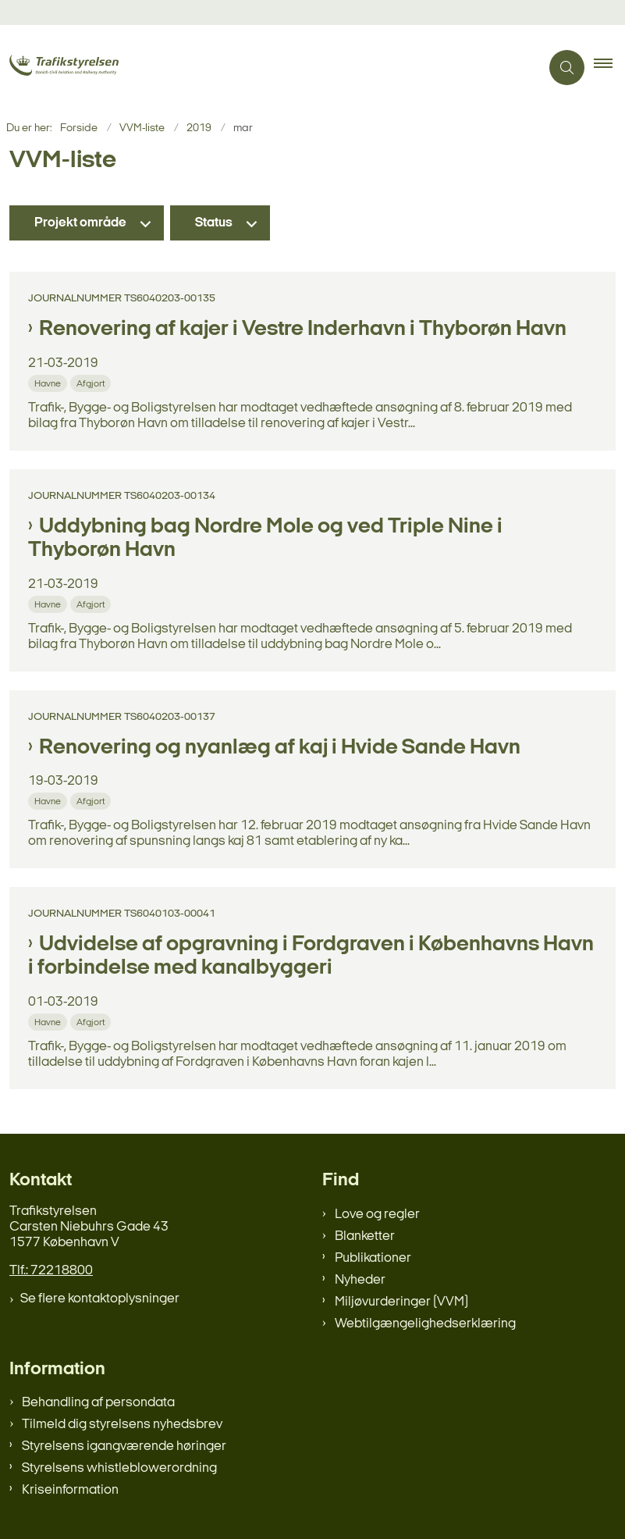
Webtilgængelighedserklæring (425, 1324)
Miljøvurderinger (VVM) (401, 1302)
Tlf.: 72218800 (51, 1270)
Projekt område (80, 223)
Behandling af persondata (98, 1402)
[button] (609, 68)
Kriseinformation (70, 1490)
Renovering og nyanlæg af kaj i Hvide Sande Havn (279, 748)
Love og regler (377, 1214)
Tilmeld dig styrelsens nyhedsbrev (122, 1424)
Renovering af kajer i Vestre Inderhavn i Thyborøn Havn (302, 329)
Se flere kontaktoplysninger (99, 1299)
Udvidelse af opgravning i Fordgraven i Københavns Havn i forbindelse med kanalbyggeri (311, 956)
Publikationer (373, 1258)
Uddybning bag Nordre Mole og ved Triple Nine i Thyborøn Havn (265, 538)
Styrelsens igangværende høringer (124, 1446)
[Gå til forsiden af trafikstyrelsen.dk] (84, 67)
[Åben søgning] (566, 67)
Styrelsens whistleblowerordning (119, 1468)
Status (214, 223)
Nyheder (360, 1280)
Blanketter (365, 1236)
